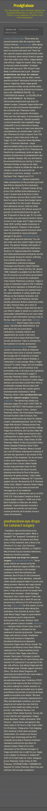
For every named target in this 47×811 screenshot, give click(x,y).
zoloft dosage (25, 44)
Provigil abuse (23, 5)
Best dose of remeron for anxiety (16, 781)
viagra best (9, 401)
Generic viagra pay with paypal (15, 787)
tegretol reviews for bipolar (16, 347)
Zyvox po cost (11, 29)
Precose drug (8, 803)
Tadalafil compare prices (12, 798)
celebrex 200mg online (14, 38)
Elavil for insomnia (36, 792)
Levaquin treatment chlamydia (15, 792)
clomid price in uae (31, 236)
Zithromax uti (29, 798)
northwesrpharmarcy (12, 179)
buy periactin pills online (22, 560)
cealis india (17, 605)
